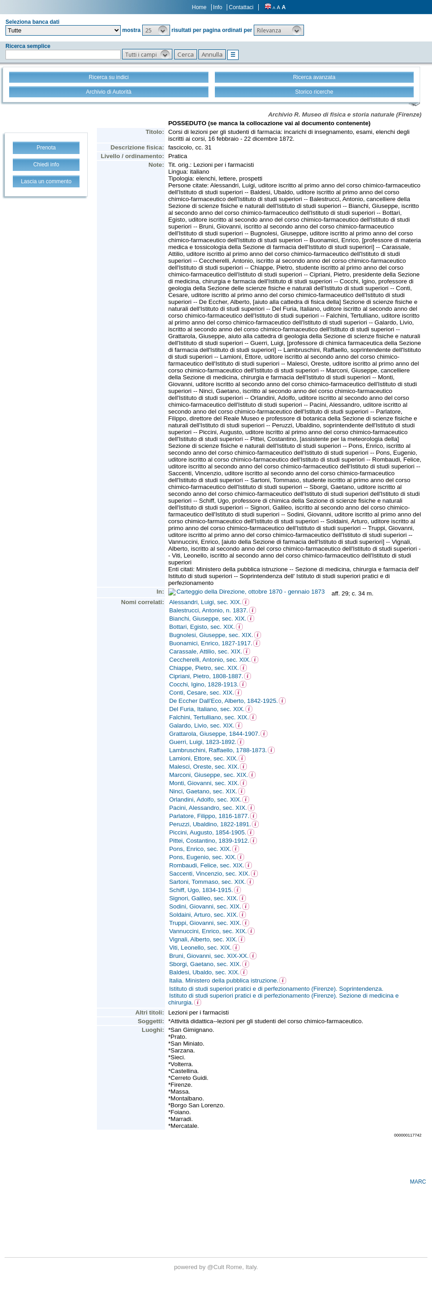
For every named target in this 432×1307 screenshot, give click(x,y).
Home (199, 7)
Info (217, 7)
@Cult (216, 1267)
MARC (418, 1182)
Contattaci (241, 7)
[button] (156, 30)
